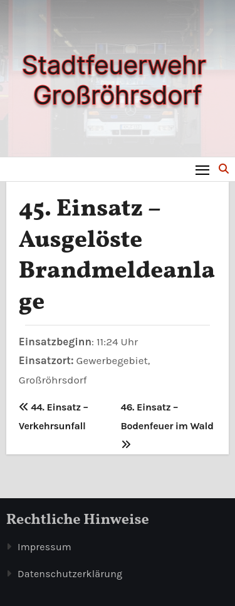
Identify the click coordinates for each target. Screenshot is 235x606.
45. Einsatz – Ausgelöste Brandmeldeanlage (117, 256)
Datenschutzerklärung (70, 574)
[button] (224, 169)
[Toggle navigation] (202, 169)
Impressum (44, 547)
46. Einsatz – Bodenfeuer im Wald (167, 425)
